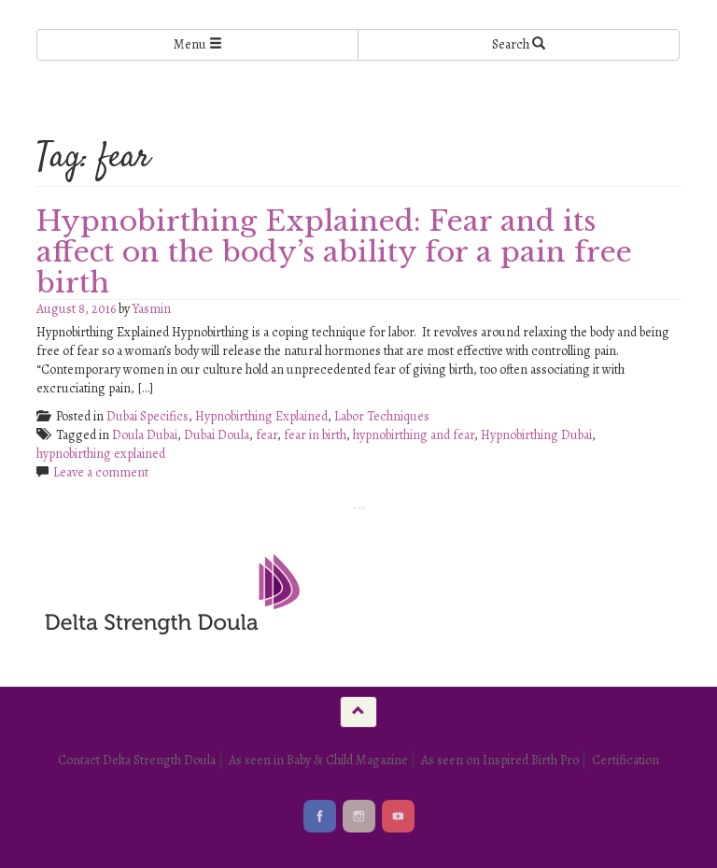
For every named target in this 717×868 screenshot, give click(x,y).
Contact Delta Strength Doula (137, 760)
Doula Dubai (144, 435)
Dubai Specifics (147, 416)
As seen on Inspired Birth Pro (500, 760)
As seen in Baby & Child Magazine (318, 760)
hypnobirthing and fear (413, 435)
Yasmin (152, 309)
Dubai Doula (216, 435)
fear (266, 435)
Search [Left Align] (518, 44)
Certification (625, 760)
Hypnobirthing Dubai (536, 435)
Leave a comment (100, 472)
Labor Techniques (381, 416)
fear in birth (315, 435)
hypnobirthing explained (100, 453)
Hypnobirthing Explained (261, 416)
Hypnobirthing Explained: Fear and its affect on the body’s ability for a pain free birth (334, 252)
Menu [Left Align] (198, 44)
